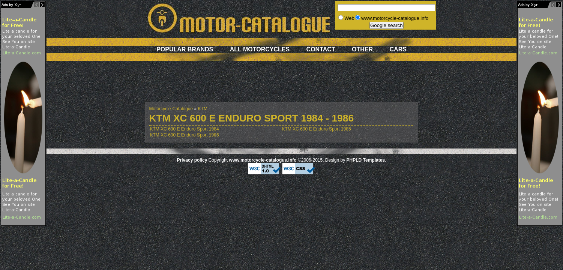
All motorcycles (260, 49)
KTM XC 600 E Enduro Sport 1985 (316, 129)
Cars (398, 49)
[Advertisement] (281, 85)
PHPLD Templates (366, 160)
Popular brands (184, 49)
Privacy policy (192, 160)
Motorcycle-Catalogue (171, 108)
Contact (320, 49)
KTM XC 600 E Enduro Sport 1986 (184, 135)
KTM (202, 108)
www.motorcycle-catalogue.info (262, 160)
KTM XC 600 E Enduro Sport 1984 (184, 129)
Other (362, 49)
